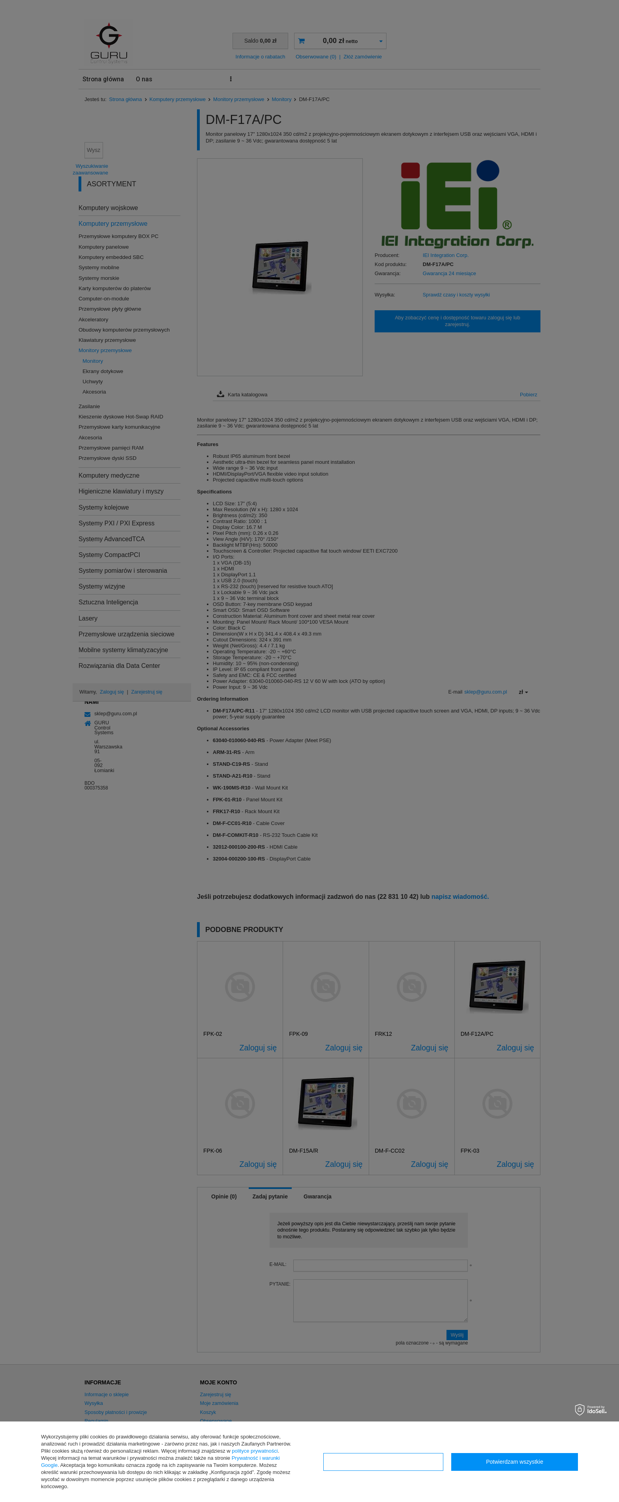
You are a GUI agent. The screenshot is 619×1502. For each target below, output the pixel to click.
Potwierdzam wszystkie (514, 1462)
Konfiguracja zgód (383, 1462)
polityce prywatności (255, 1451)
